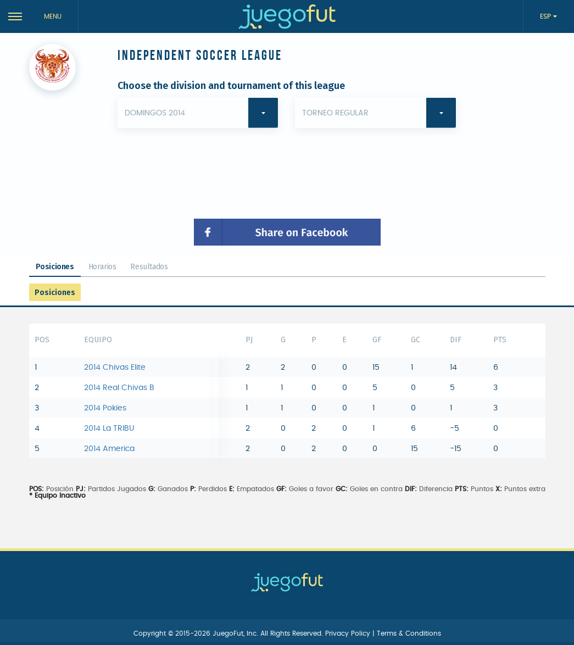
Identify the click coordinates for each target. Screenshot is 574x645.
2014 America (109, 449)
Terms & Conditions (409, 633)
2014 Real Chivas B (119, 388)
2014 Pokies (105, 408)
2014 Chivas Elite (115, 367)
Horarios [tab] (102, 266)
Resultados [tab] (149, 266)
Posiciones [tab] (55, 266)
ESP (546, 16)
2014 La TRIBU (109, 428)
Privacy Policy (348, 633)
